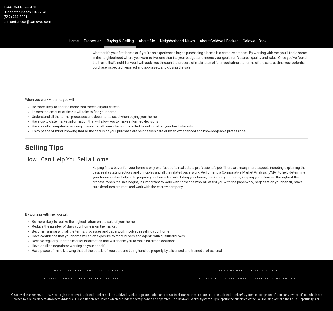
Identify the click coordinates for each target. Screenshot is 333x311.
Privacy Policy (263, 270)
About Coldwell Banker (219, 41)
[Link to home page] (166, 11)
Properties (93, 41)
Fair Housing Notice (275, 278)
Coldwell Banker (65, 270)
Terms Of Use (230, 270)
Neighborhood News (177, 41)
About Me (147, 41)
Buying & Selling (120, 41)
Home (74, 41)
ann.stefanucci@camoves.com (27, 22)
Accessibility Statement (224, 278)
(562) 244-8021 (15, 17)
